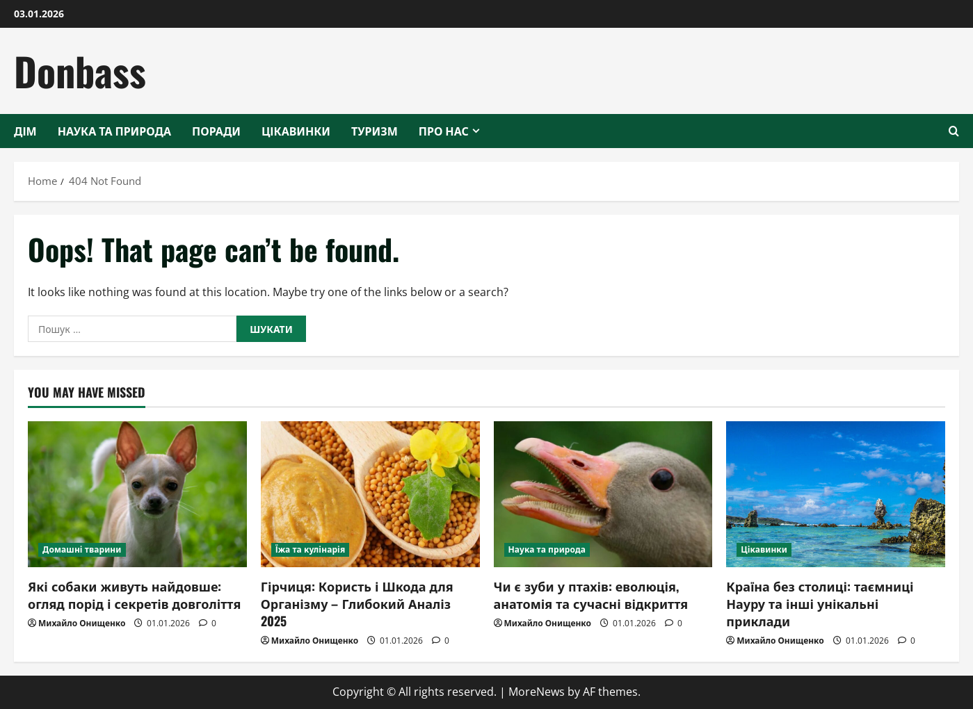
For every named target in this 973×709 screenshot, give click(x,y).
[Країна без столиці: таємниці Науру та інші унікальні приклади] (835, 494)
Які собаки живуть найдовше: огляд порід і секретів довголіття (134, 594)
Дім (25, 130)
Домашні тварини (82, 549)
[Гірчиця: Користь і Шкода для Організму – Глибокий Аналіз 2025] (370, 494)
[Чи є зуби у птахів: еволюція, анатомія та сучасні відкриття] (603, 494)
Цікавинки (296, 130)
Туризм (374, 130)
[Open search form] (954, 131)
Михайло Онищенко (81, 623)
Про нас (444, 130)
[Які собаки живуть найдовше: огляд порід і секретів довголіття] (137, 494)
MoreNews (536, 691)
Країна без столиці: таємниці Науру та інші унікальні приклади (819, 603)
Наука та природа (114, 130)
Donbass (80, 70)
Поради (216, 130)
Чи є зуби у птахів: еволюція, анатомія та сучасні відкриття (591, 594)
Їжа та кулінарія (310, 549)
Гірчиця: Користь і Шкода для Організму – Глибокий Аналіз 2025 (357, 603)
